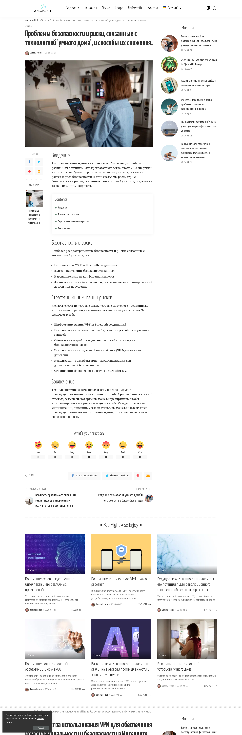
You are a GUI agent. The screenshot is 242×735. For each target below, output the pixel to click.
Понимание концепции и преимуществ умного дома (34, 217)
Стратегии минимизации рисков (73, 221)
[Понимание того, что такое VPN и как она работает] (121, 554)
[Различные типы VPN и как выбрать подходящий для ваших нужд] (169, 85)
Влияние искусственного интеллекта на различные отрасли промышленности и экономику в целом (120, 669)
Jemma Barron (36, 53)
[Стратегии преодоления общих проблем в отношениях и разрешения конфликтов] (169, 107)
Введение (62, 207)
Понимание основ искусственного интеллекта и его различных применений (49, 584)
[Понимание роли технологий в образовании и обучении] (55, 639)
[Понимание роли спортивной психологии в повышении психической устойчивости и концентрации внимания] (169, 153)
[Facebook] (29, 162)
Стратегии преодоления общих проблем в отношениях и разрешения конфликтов (196, 104)
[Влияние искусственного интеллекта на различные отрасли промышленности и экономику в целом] (121, 639)
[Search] (214, 8)
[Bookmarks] (208, 8)
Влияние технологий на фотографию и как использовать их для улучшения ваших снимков (199, 41)
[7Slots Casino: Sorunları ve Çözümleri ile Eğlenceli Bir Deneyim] (169, 64)
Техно (28, 26)
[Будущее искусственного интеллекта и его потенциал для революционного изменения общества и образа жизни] (187, 554)
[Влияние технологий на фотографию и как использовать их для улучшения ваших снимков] (169, 43)
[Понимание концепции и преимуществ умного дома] (34, 198)
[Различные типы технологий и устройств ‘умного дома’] (187, 639)
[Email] (39, 171)
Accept (41, 728)
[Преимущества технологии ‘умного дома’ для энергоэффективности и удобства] (169, 129)
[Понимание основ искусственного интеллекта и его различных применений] (55, 554)
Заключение (64, 228)
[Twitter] (39, 162)
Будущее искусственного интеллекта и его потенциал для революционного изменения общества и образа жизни (185, 584)
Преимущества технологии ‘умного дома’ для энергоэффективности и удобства (198, 126)
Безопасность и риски (68, 214)
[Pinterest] (29, 171)
